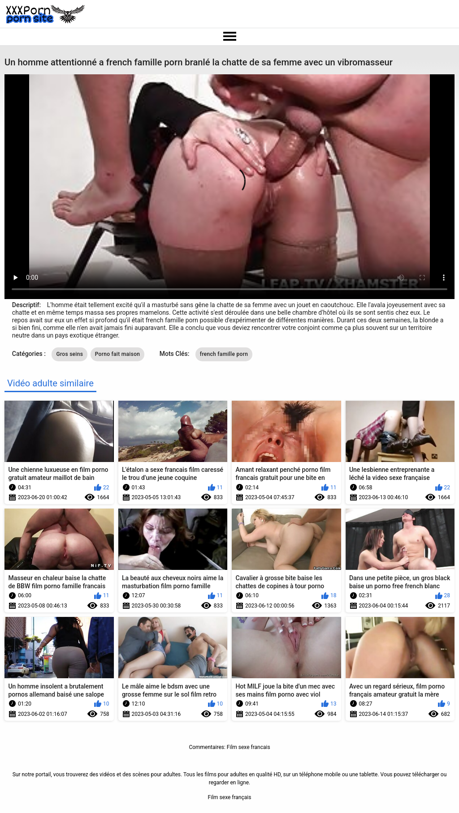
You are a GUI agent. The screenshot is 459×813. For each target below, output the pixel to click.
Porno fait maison (117, 354)
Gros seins (69, 354)
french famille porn (224, 354)
